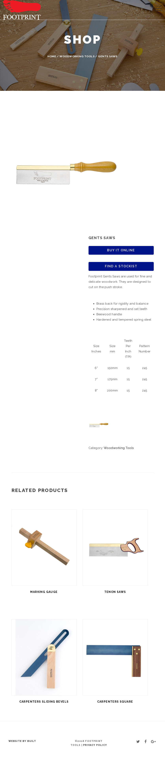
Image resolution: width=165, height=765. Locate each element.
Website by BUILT (22, 741)
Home (51, 56)
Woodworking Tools (77, 56)
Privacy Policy (95, 745)
